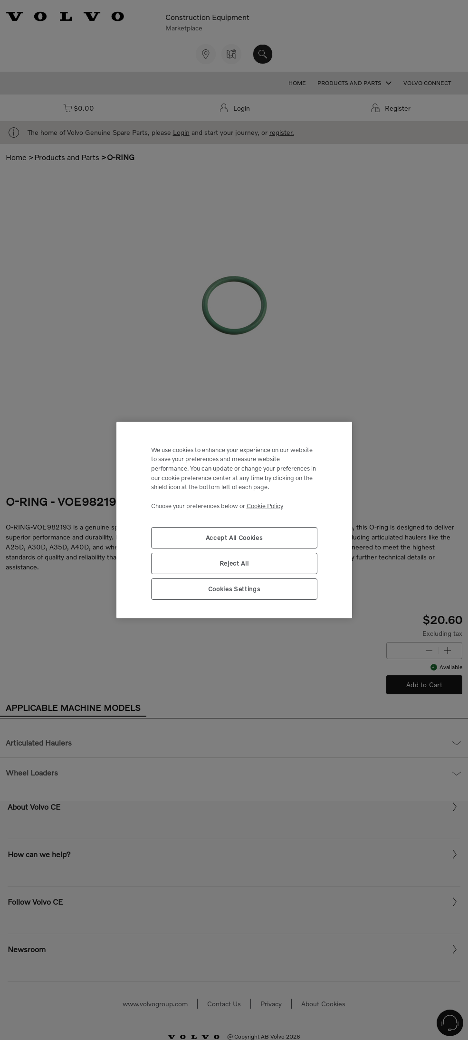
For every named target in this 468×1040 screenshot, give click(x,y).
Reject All (234, 563)
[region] (234, 520)
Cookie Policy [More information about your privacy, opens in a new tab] (265, 506)
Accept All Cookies (234, 537)
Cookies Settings (234, 589)
